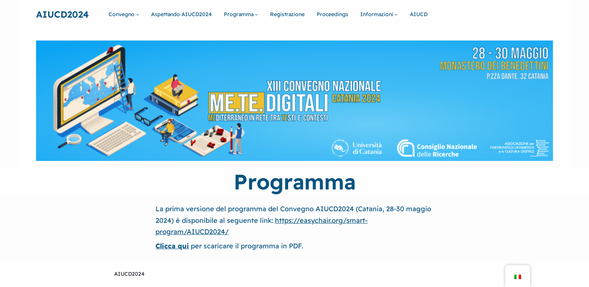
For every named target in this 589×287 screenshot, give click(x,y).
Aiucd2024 (62, 14)
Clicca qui (172, 246)
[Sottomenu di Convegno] (137, 14)
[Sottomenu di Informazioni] (395, 14)
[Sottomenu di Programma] (256, 14)
